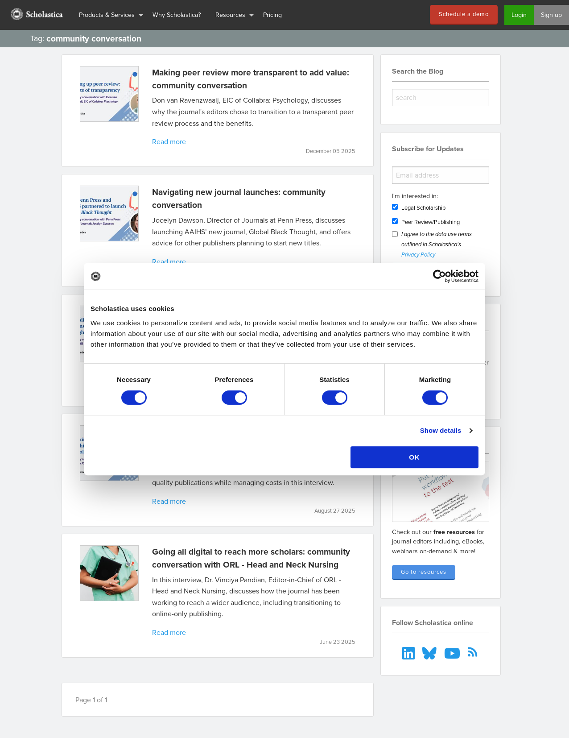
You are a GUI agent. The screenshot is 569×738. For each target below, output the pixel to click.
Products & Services (107, 14)
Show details (441, 430)
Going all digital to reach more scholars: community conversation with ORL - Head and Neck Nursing (251, 558)
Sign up (551, 14)
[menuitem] (36, 15)
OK (414, 457)
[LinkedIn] (410, 651)
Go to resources (423, 572)
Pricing (272, 14)
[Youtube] (453, 651)
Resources (230, 14)
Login (519, 14)
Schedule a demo (464, 14)
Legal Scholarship (423, 207)
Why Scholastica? (177, 14)
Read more (169, 141)
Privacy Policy (418, 255)
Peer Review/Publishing (430, 222)
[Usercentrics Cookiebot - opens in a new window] (439, 276)
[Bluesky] (430, 651)
